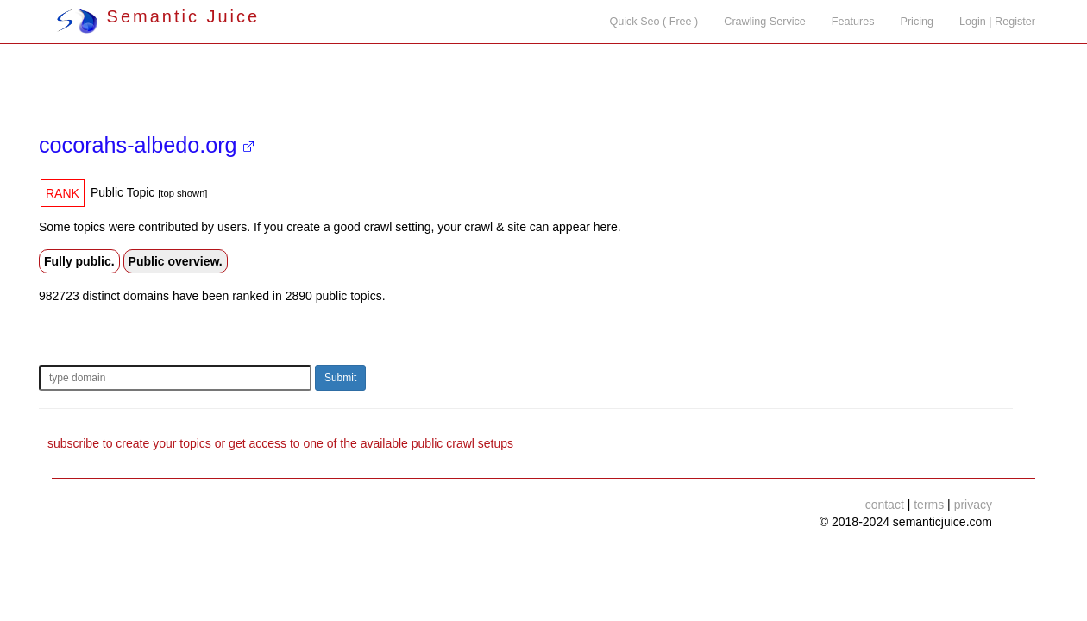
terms (929, 504)
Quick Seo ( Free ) (653, 22)
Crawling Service (764, 22)
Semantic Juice (158, 16)
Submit (340, 378)
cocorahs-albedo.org (146, 145)
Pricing (917, 22)
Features (853, 22)
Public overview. (176, 261)
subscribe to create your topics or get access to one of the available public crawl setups (280, 443)
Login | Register (997, 22)
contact (884, 504)
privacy (973, 504)
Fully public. (79, 261)
